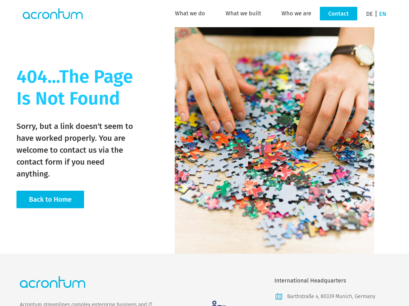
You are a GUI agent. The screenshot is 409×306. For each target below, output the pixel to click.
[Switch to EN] (382, 13)
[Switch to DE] (371, 13)
